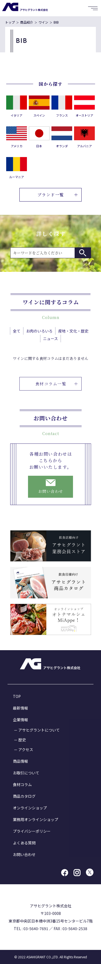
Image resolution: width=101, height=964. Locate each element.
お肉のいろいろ (39, 339)
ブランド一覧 (57, 194)
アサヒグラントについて (39, 730)
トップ (10, 22)
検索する (83, 253)
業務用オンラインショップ (35, 819)
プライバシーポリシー (32, 831)
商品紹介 (26, 22)
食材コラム (22, 784)
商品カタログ (24, 796)
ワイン (43, 22)
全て (16, 339)
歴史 (22, 739)
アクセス (25, 749)
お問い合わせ (24, 854)
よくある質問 (24, 842)
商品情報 (20, 761)
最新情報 (20, 708)
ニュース (50, 347)
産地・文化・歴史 (73, 339)
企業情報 (20, 719)
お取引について (26, 772)
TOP (17, 696)
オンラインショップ (30, 807)
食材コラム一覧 (56, 401)
